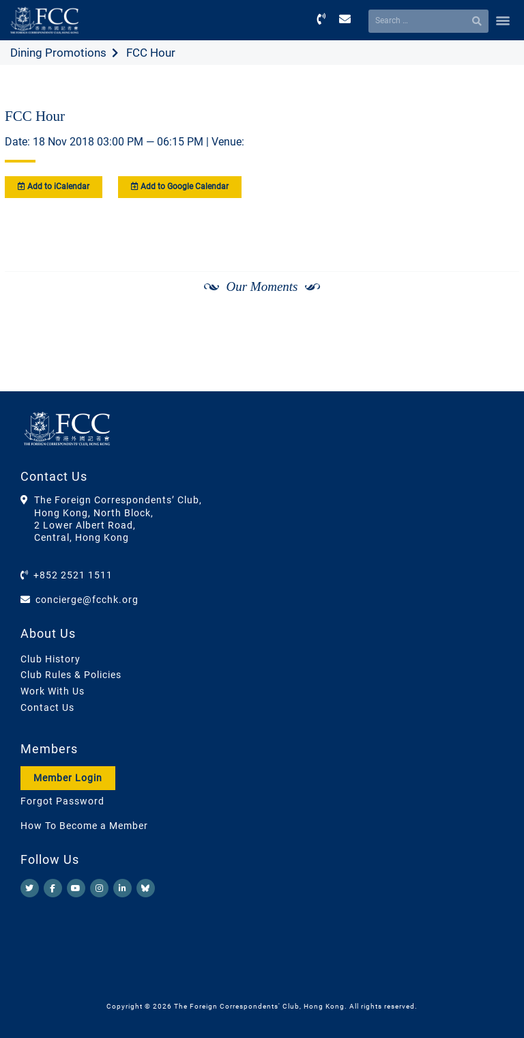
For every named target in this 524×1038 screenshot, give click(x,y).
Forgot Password (62, 801)
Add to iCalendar (53, 186)
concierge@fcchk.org (87, 599)
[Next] (494, 323)
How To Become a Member (84, 825)
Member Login (67, 777)
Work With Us (52, 691)
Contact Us (47, 707)
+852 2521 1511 (73, 575)
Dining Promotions (58, 52)
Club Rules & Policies (70, 674)
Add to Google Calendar (180, 186)
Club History (50, 659)
